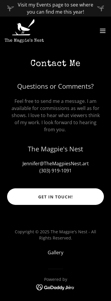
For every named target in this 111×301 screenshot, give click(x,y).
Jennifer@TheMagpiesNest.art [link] (55, 163)
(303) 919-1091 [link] (55, 170)
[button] (103, 31)
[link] (24, 31)
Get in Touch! (55, 197)
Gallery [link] (55, 252)
